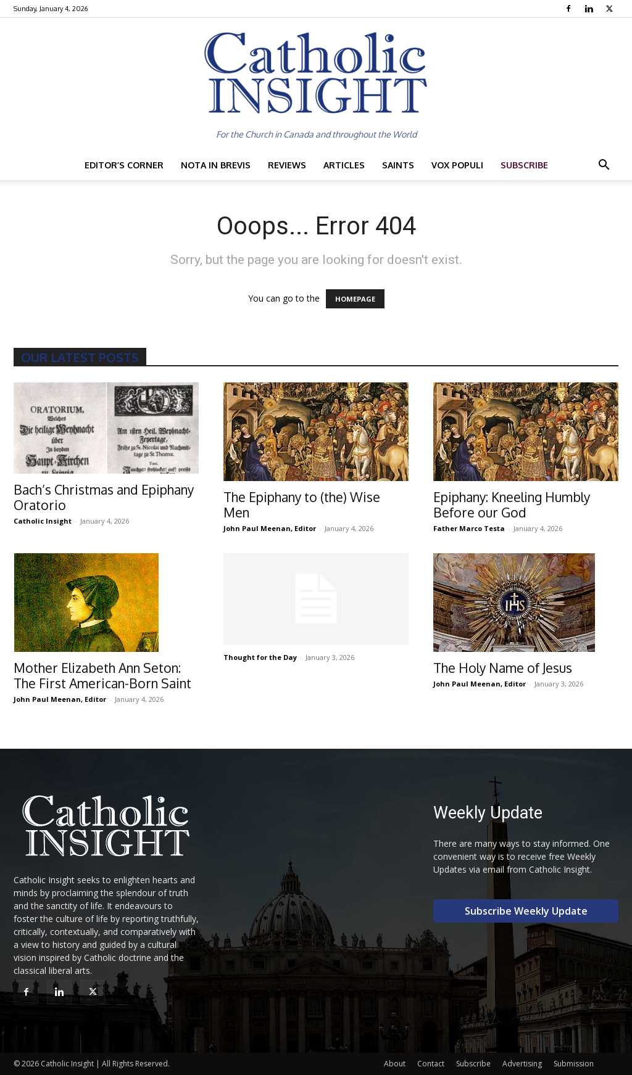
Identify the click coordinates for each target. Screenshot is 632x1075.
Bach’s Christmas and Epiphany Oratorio (104, 497)
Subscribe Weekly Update (526, 911)
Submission (574, 1063)
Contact (430, 1063)
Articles (344, 165)
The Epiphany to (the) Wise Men (301, 504)
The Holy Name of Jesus (502, 667)
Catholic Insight (43, 520)
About (394, 1063)
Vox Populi (457, 165)
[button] (603, 166)
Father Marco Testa (469, 528)
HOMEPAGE (355, 298)
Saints (398, 165)
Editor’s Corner (124, 165)
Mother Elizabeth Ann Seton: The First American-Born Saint (102, 675)
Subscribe (524, 165)
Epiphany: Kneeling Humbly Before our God (511, 504)
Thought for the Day (260, 657)
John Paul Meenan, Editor (269, 528)
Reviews (287, 165)
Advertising (522, 1063)
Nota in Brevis (216, 165)
